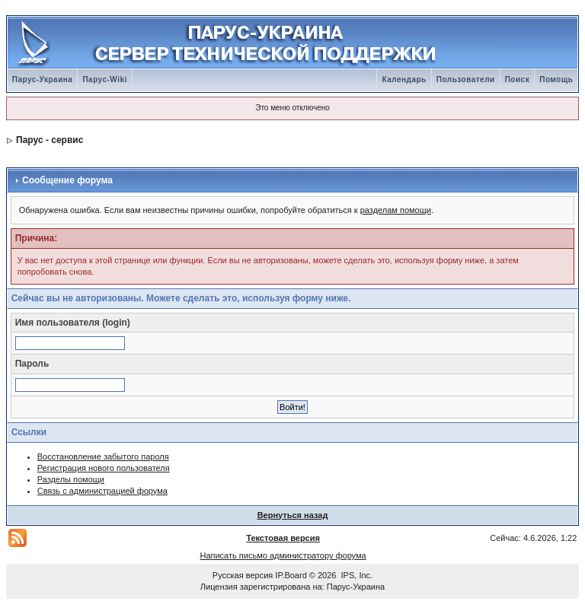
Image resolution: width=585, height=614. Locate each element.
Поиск (517, 79)
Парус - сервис (49, 140)
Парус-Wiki (104, 79)
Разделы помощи (70, 479)
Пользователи (465, 79)
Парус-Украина (42, 79)
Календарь (404, 79)
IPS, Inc (356, 575)
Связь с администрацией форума (102, 490)
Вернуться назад (292, 515)
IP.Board (290, 575)
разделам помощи (395, 210)
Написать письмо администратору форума (283, 555)
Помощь (556, 79)
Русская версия (243, 575)
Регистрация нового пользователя (103, 467)
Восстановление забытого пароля (103, 456)
